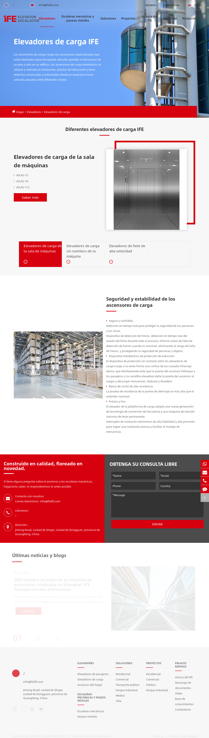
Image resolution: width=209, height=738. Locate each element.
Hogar (20, 112)
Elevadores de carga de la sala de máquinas (54, 160)
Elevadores (47, 21)
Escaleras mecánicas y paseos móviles (77, 20)
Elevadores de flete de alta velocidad (127, 248)
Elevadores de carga (57, 112)
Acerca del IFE (150, 20)
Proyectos (128, 21)
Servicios (150, 5)
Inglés (196, 5)
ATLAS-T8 (21, 181)
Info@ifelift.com (44, 5)
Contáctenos (171, 5)
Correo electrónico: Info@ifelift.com (37, 501)
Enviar (157, 524)
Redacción (189, 21)
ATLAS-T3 (21, 175)
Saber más (30, 197)
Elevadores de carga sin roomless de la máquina (83, 251)
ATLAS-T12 (22, 187)
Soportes (170, 21)
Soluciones (108, 21)
